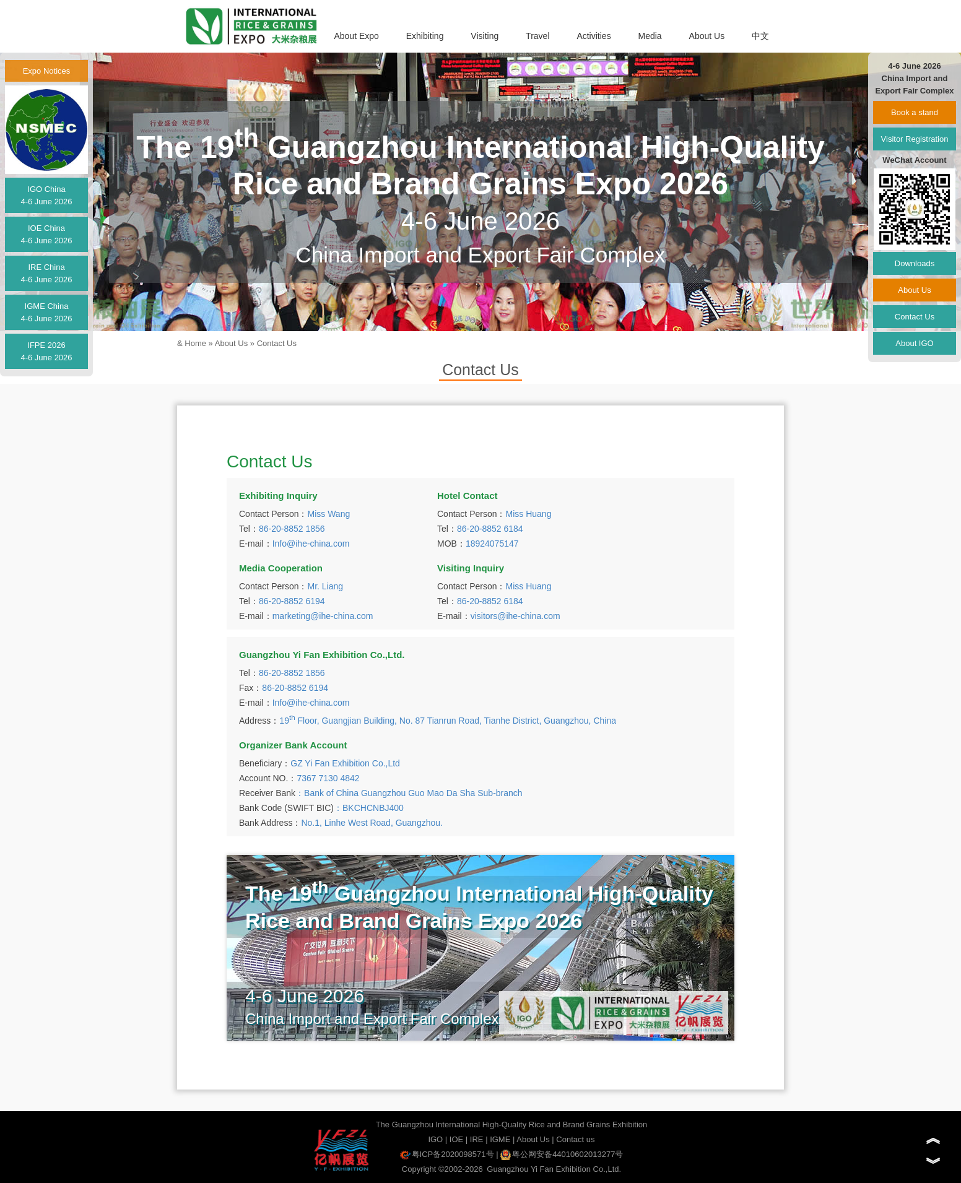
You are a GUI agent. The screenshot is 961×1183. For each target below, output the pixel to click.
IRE (477, 1139)
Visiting (484, 36)
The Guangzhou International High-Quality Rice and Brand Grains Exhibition (512, 1124)
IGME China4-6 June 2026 (46, 312)
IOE (456, 1139)
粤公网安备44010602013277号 (561, 1154)
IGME (500, 1139)
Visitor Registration (915, 139)
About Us (707, 36)
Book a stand (914, 112)
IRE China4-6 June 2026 (46, 273)
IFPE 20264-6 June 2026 (46, 351)
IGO (435, 1139)
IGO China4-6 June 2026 (46, 195)
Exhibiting (425, 36)
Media (650, 36)
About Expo (356, 36)
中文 (760, 36)
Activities (593, 36)
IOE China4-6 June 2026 (46, 234)
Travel (537, 36)
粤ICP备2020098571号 (447, 1154)
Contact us (575, 1139)
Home (195, 343)
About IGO (914, 343)
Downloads (914, 263)
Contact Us (277, 343)
